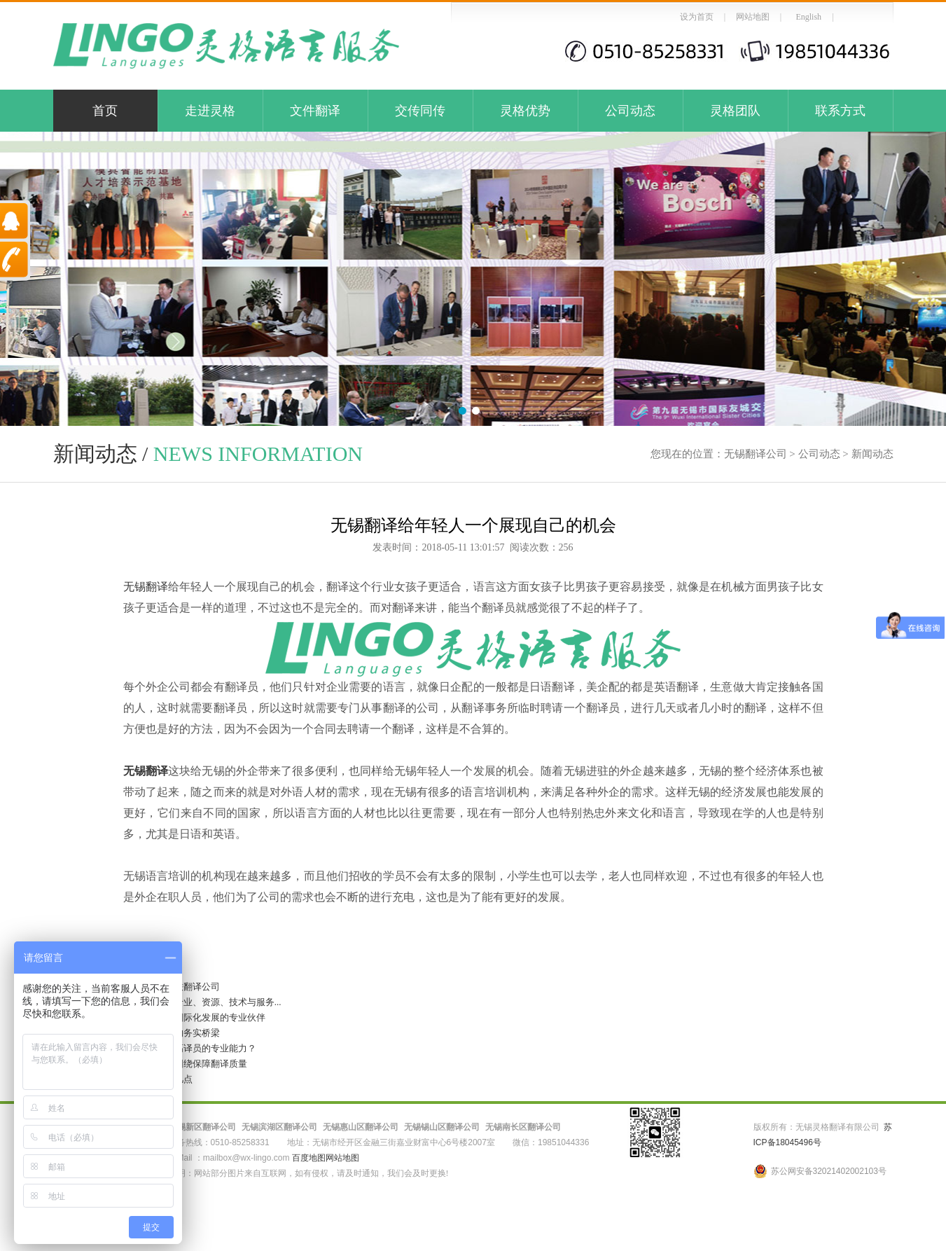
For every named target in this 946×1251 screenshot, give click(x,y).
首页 (105, 111)
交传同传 (420, 111)
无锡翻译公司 (755, 453)
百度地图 (309, 1158)
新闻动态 (872, 453)
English (808, 17)
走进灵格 (210, 111)
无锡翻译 (146, 587)
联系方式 (840, 111)
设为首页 (697, 17)
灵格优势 (525, 111)
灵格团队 (735, 111)
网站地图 (753, 17)
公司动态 (630, 111)
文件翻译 (315, 111)
